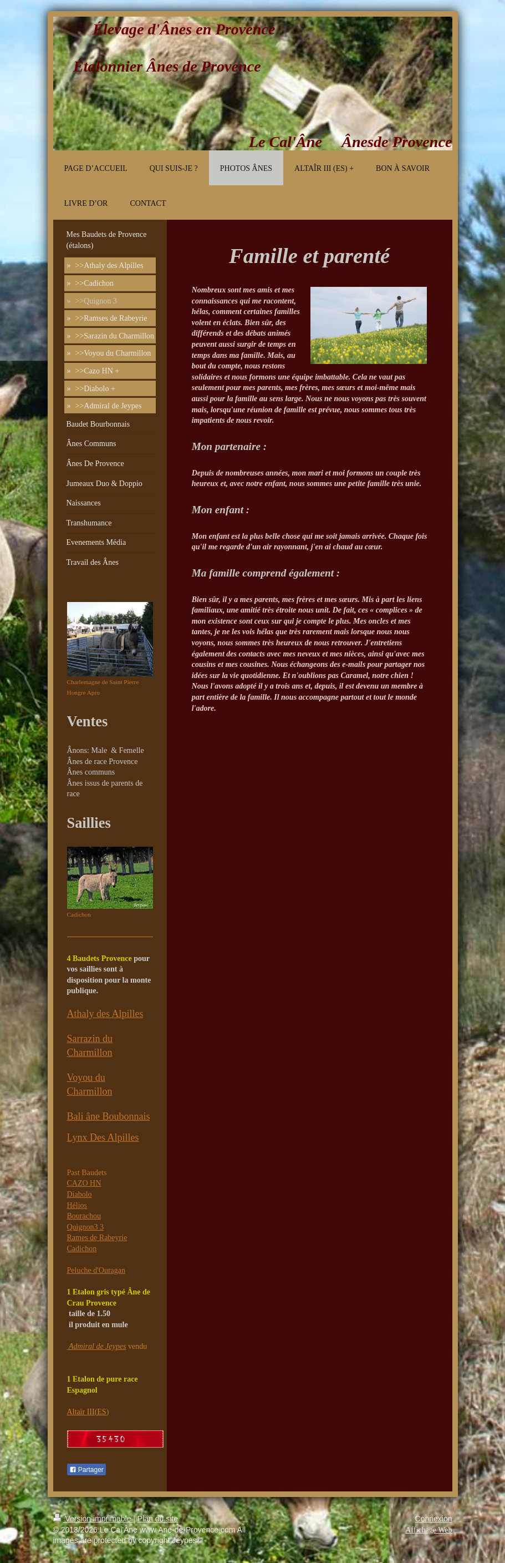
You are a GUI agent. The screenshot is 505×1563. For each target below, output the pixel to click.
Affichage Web (428, 1530)
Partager (86, 1470)
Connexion (433, 1518)
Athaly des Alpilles (105, 1013)
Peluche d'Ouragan (96, 1270)
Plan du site (157, 1518)
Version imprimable (93, 1518)
